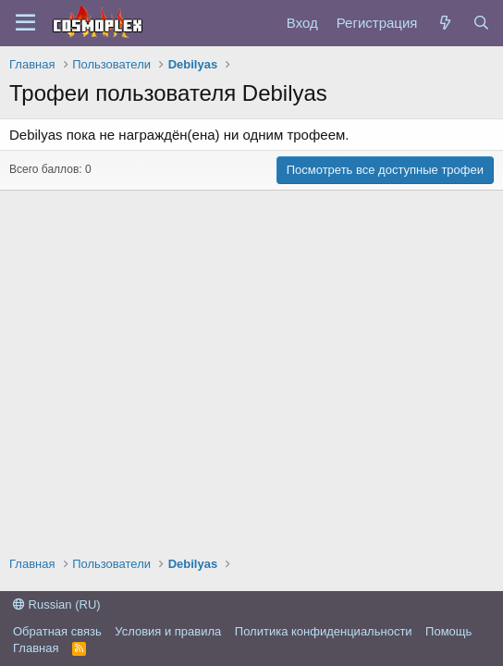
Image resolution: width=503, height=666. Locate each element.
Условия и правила (168, 631)
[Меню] (25, 23)
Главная (35, 648)
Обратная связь (57, 631)
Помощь (448, 631)
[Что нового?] (444, 23)
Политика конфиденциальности (323, 631)
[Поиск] (481, 23)
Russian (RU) (57, 604)
